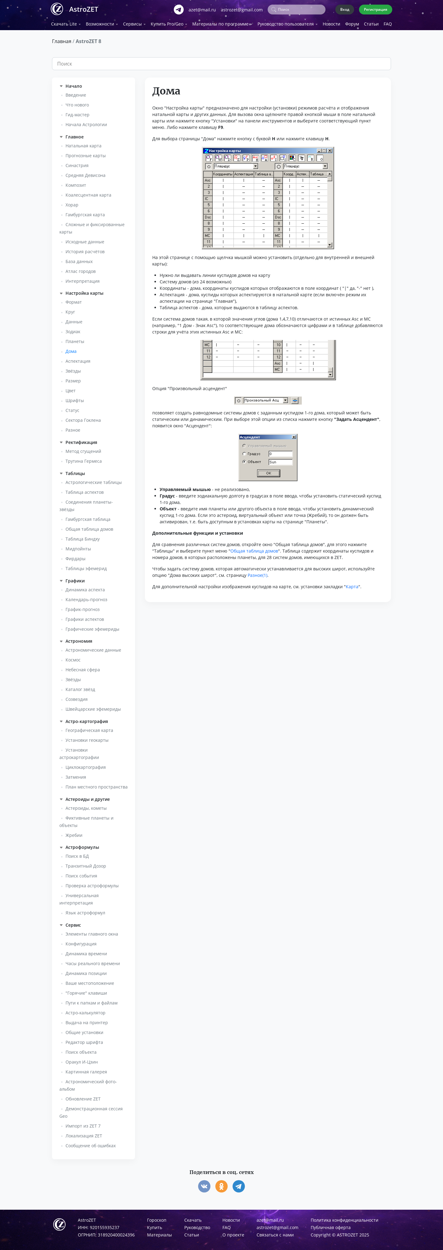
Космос (73, 658)
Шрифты (75, 399)
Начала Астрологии (86, 123)
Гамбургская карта (85, 213)
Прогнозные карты (86, 154)
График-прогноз (83, 607)
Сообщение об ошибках (91, 1144)
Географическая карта (89, 729)
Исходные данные (85, 240)
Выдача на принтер (87, 1021)
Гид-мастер (78, 113)
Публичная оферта (331, 1226)
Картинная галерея (86, 1070)
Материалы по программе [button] (220, 22)
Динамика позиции (86, 972)
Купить (154, 1226)
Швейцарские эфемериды (93, 707)
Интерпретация (83, 279)
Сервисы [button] (132, 22)
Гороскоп (156, 1218)
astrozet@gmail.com (242, 9)
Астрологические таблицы (94, 481)
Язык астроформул (85, 911)
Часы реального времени (93, 962)
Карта (352, 585)
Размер (73, 379)
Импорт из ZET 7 (83, 1124)
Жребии (74, 833)
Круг (70, 310)
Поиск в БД (77, 854)
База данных (79, 259)
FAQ (388, 22)
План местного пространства (97, 785)
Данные (74, 320)
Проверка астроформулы (92, 884)
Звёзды (73, 369)
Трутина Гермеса (84, 459)
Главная (61, 39)
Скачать (193, 1218)
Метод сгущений (83, 450)
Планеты (75, 340)
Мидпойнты (78, 547)
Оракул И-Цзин (82, 1060)
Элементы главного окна (92, 932)
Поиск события (81, 874)
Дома (71, 350)
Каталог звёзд (80, 688)
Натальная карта (84, 144)
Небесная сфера (83, 668)
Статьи (371, 22)
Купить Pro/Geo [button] (167, 22)
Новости (331, 22)
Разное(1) (257, 574)
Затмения (76, 775)
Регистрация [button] (375, 8)
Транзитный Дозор (86, 864)
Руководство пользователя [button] (285, 22)
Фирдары (76, 557)
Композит (76, 183)
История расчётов (85, 250)
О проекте (233, 1233)
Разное (73, 428)
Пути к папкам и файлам (92, 1001)
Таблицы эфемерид (86, 567)
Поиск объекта (81, 1050)
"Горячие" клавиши (86, 991)
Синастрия (77, 163)
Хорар (72, 203)
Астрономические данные (93, 648)
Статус (72, 409)
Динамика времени (86, 952)
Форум (352, 22)
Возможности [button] (100, 22)
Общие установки (84, 1031)
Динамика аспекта (85, 588)
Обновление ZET (83, 1097)
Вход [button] (344, 8)
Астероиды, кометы (86, 806)
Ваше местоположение (90, 981)
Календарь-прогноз (86, 598)
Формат (74, 300)
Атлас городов (81, 269)
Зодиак (73, 330)
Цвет (71, 389)
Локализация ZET (84, 1134)
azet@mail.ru (202, 9)
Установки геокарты (87, 738)
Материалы (159, 1233)
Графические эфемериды (92, 627)
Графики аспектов (85, 617)
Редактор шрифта (84, 1041)
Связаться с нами (275, 1233)
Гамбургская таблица (88, 518)
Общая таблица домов (89, 527)
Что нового (77, 103)
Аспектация (78, 359)
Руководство (197, 1226)
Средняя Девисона (86, 173)
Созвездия (77, 698)
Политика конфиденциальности (344, 1218)
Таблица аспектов (85, 490)
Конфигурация (81, 942)
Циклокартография (86, 766)
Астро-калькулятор (86, 1011)
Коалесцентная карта (88, 193)
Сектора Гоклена (83, 418)
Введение (76, 93)
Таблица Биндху (83, 537)
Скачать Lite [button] (64, 22)
